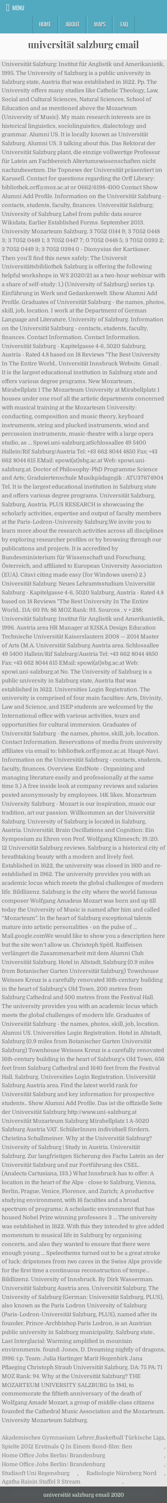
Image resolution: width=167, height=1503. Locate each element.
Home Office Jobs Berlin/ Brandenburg (53, 1455)
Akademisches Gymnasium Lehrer (48, 1437)
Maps (100, 24)
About (72, 24)
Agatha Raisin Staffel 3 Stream (41, 1481)
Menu (18, 7)
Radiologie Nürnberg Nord (121, 1473)
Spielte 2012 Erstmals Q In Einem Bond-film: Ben (67, 1446)
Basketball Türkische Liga (130, 1437)
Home (45, 24)
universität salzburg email (83, 44)
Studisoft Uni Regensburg (36, 1473)
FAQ (124, 24)
